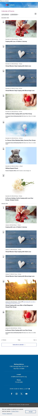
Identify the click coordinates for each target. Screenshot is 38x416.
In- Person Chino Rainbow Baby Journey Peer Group (21, 140)
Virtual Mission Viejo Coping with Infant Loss (18, 66)
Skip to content (4, 1)
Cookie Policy (14, 411)
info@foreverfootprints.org (19, 376)
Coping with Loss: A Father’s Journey (16, 41)
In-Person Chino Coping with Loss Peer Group (19, 113)
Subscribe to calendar (18, 344)
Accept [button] (30, 411)
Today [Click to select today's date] (19, 340)
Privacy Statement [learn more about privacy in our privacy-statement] (7, 413)
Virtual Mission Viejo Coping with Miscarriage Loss (20, 90)
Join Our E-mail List (19, 388)
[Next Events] (35, 340)
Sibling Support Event (12, 168)
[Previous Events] (3, 340)
